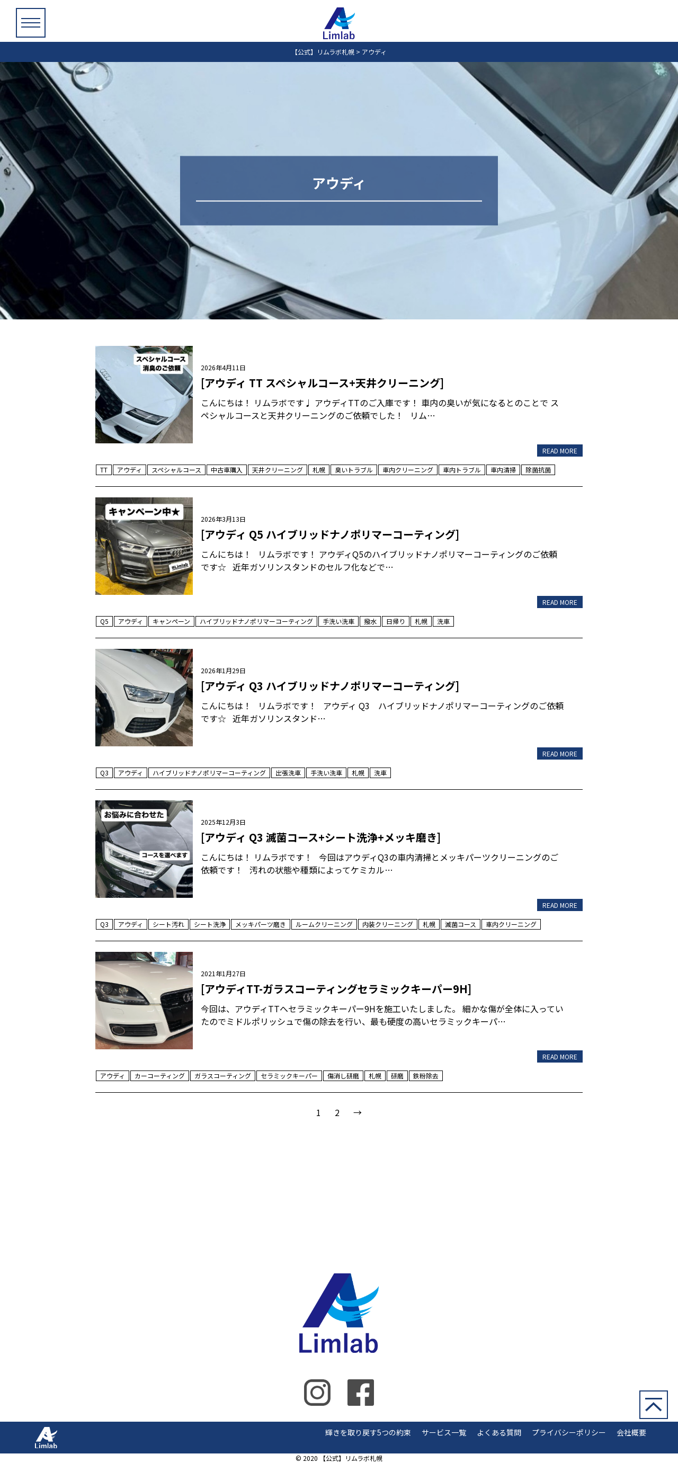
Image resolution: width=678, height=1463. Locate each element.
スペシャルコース (176, 469)
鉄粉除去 (426, 1075)
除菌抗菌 (538, 469)
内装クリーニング (387, 924)
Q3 (104, 772)
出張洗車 (288, 772)
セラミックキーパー (289, 1075)
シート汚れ (168, 924)
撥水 (370, 621)
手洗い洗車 (338, 621)
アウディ (129, 469)
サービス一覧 (444, 1432)
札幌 (319, 469)
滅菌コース (460, 924)
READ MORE (559, 450)
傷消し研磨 (343, 1075)
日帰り (395, 621)
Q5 (104, 621)
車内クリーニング (407, 469)
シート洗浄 (210, 924)
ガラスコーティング (222, 1075)
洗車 (443, 621)
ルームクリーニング (324, 924)
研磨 (397, 1075)
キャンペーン (171, 621)
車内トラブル (462, 469)
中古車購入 (227, 469)
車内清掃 (503, 469)
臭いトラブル (354, 469)
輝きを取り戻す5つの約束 (368, 1432)
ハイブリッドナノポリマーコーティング (256, 621)
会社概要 (631, 1432)
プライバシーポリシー (569, 1432)
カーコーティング (160, 1075)
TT (104, 469)
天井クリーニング (277, 469)
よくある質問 (499, 1432)
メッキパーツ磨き (260, 924)
